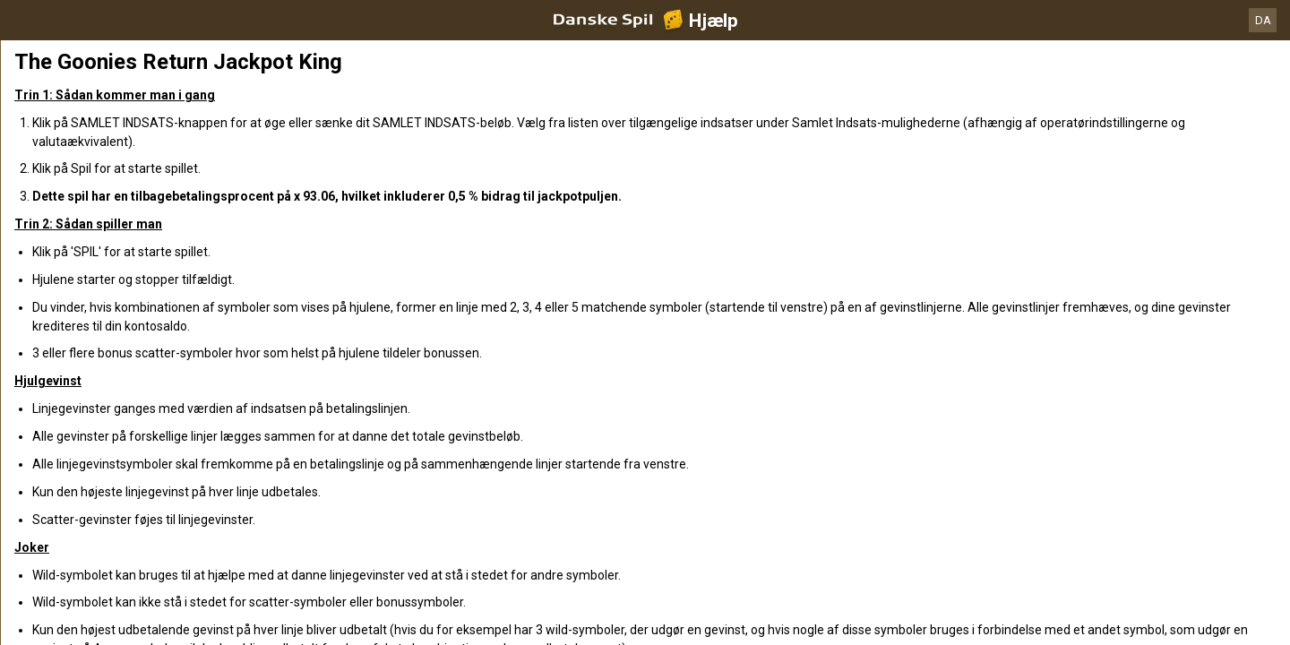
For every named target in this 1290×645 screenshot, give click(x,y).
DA (1263, 20)
